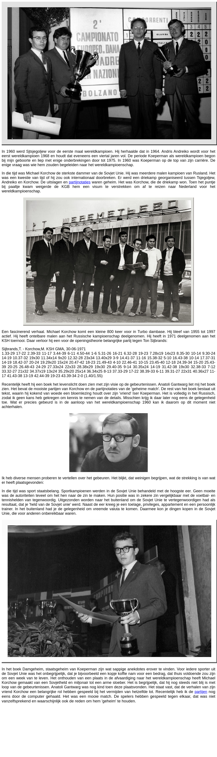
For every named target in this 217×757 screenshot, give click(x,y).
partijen (201, 692)
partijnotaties (80, 182)
